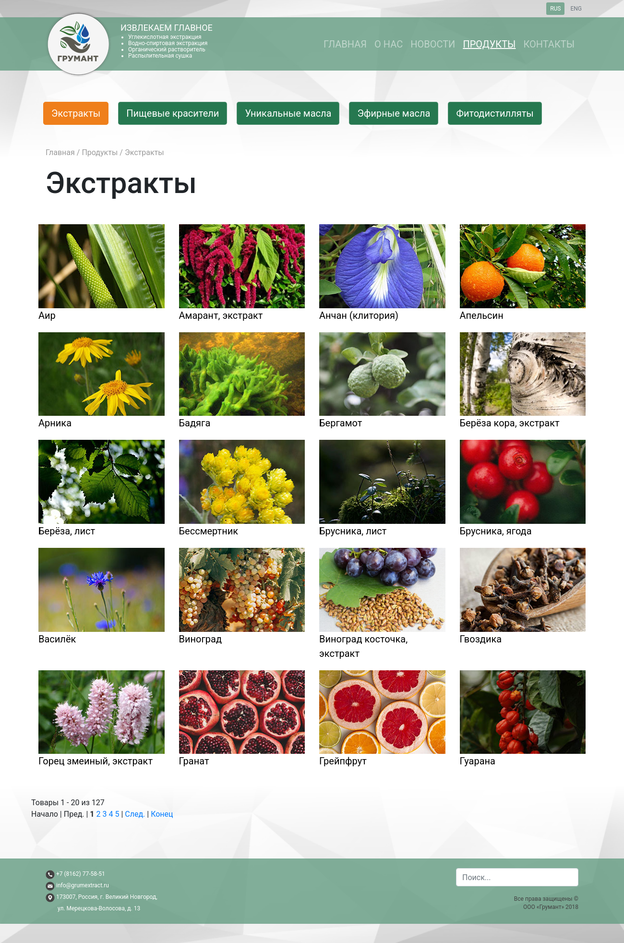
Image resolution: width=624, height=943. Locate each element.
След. (135, 814)
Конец (162, 814)
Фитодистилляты (494, 113)
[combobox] (517, 877)
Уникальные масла (288, 113)
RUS (555, 8)
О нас (388, 44)
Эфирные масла (393, 113)
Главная (345, 44)
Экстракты (75, 113)
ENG (576, 8)
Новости (432, 44)
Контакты (549, 44)
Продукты (489, 44)
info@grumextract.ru (82, 885)
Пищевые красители (172, 113)
